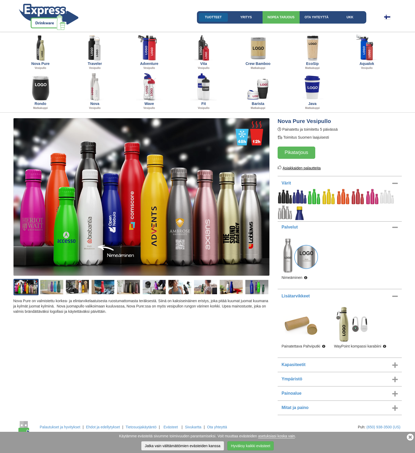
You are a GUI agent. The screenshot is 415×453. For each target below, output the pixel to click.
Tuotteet (213, 17)
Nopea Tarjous (281, 17)
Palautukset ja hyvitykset (60, 427)
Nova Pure (40, 51)
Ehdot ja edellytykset (103, 427)
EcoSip (312, 51)
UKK (349, 17)
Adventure (149, 51)
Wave (149, 91)
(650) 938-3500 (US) (383, 427)
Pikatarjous (296, 152)
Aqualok (366, 51)
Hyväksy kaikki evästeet (250, 446)
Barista (258, 91)
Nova (95, 91)
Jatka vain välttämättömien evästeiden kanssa (182, 446)
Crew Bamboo (258, 51)
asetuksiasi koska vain (276, 436)
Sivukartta (193, 427)
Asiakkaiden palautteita (302, 168)
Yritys (246, 17)
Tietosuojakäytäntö (140, 427)
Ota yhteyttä (316, 17)
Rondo (40, 91)
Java (312, 91)
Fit (203, 91)
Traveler (95, 51)
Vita (203, 51)
